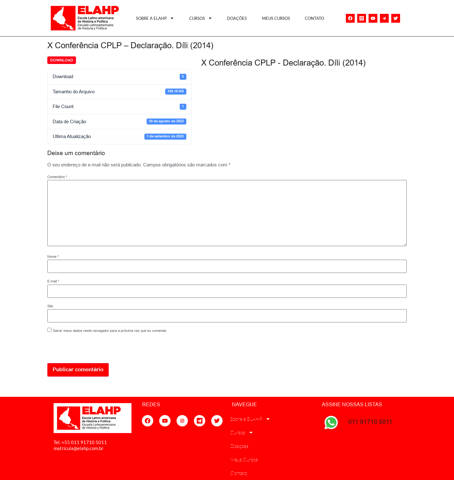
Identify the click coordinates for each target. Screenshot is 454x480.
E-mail (53, 281)
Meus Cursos (276, 18)
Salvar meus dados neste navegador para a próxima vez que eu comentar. (110, 331)
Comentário (57, 177)
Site (50, 306)
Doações (237, 18)
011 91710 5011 (370, 421)
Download (61, 60)
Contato (314, 18)
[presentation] (90, 349)
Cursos (200, 18)
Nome (53, 256)
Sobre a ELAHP (155, 18)
